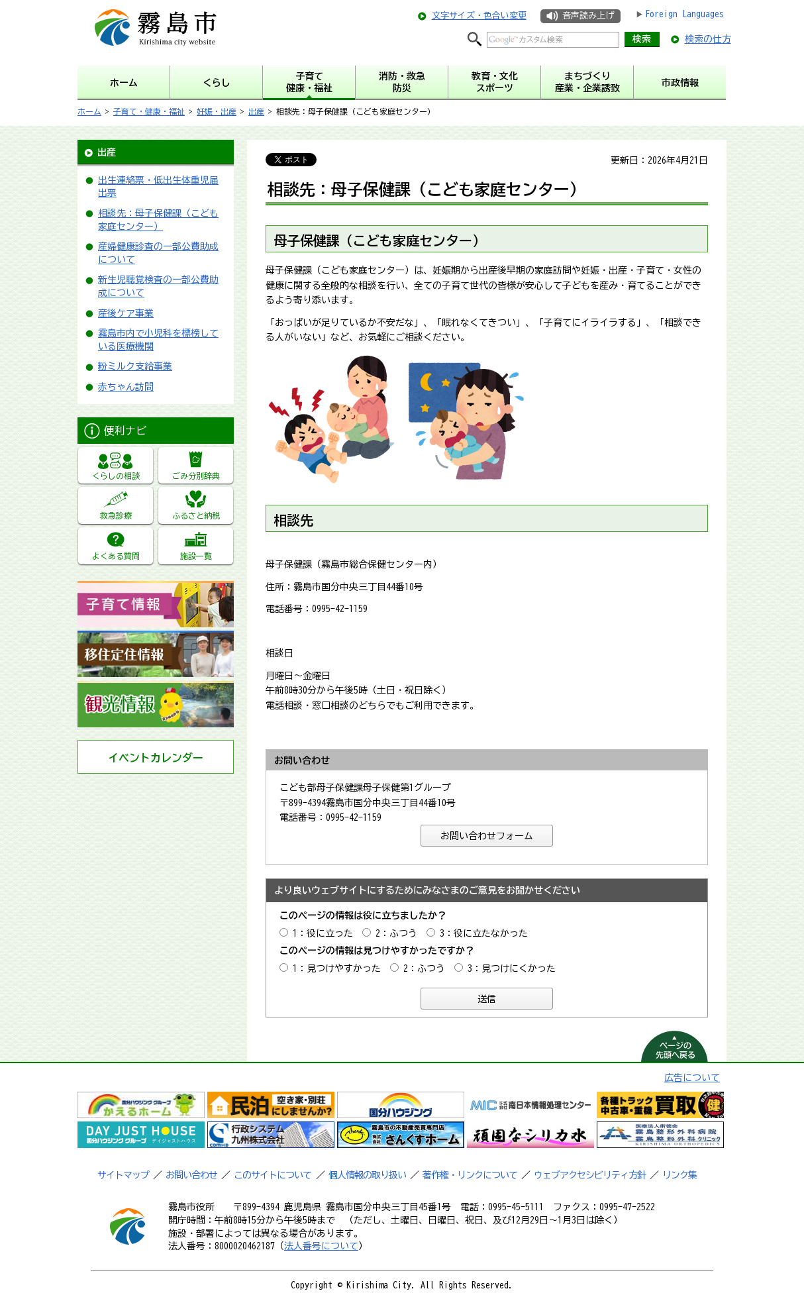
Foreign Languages (684, 14)
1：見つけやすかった (337, 968)
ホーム (89, 111)
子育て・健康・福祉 (149, 111)
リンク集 (679, 1175)
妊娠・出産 (216, 111)
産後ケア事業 (126, 313)
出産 (256, 111)
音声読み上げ (588, 15)
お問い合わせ (191, 1175)
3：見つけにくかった (512, 968)
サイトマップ (123, 1175)
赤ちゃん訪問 (126, 386)
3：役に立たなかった (484, 933)
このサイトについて (272, 1175)
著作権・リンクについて (470, 1175)
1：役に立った (323, 933)
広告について (692, 1077)
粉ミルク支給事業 (135, 366)
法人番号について (321, 1246)
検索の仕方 (708, 39)
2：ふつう (396, 933)
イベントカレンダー (155, 758)
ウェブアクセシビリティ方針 (590, 1175)
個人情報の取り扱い (367, 1175)
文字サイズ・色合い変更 (479, 15)
